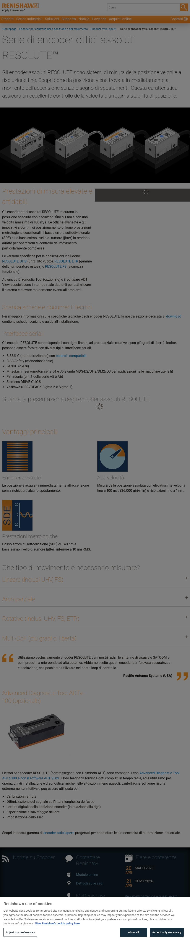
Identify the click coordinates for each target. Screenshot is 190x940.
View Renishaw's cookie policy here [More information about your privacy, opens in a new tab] (57, 932)
